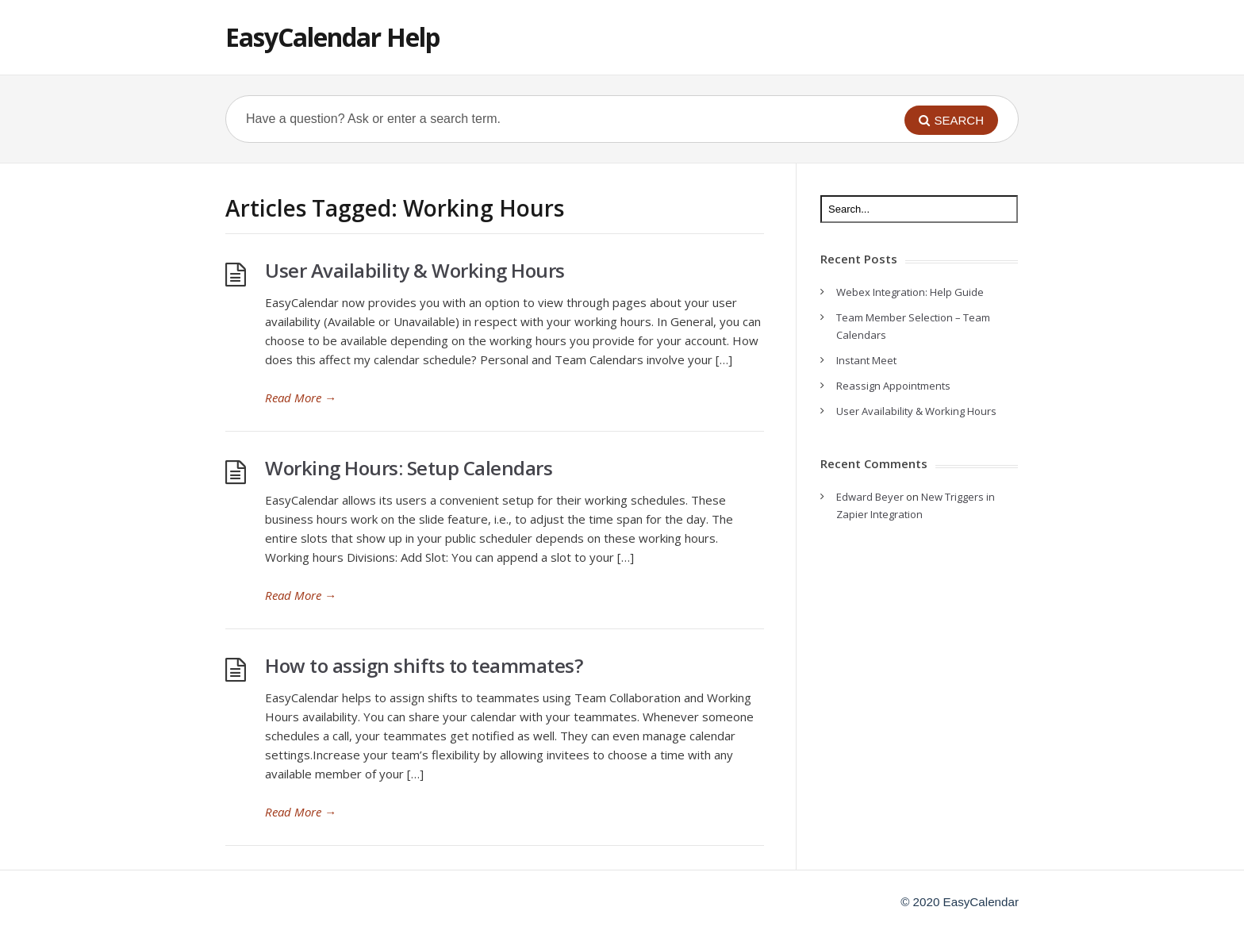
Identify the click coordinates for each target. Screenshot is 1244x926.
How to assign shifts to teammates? (423, 665)
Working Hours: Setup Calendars (408, 468)
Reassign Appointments (893, 385)
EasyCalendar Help (332, 37)
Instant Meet (866, 360)
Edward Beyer (870, 497)
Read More (300, 397)
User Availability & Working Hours (415, 270)
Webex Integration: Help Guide (910, 292)
